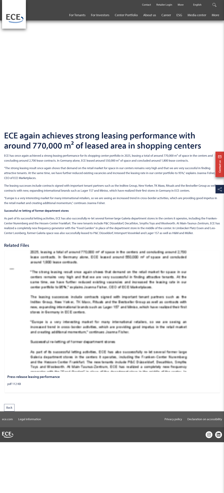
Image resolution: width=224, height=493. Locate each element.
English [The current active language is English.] (197, 4)
